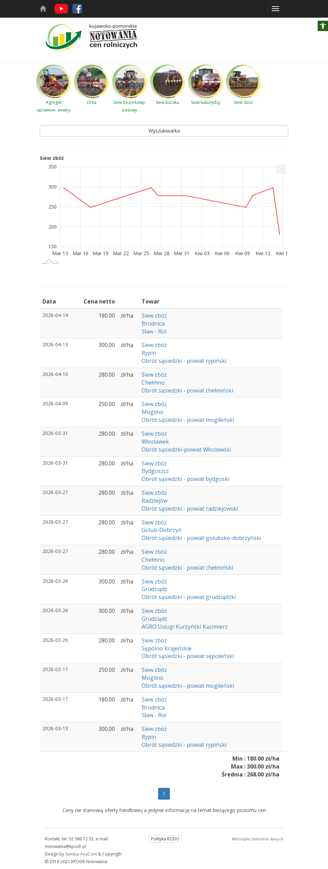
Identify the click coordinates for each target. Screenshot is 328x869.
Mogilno (152, 412)
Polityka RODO (165, 839)
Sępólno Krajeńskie (167, 648)
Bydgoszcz (155, 471)
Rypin (149, 353)
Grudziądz (154, 589)
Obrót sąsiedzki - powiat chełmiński (187, 390)
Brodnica (153, 323)
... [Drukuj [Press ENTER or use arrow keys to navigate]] (281, 167)
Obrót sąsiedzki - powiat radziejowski (190, 508)
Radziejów (154, 500)
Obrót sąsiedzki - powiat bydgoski (185, 479)
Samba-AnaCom (81, 854)
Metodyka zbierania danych (257, 838)
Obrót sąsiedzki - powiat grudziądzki (189, 597)
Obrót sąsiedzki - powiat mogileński (188, 420)
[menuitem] (281, 169)
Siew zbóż (154, 315)
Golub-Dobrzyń (162, 530)
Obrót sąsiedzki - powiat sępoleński (188, 656)
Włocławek (155, 441)
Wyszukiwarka (164, 130)
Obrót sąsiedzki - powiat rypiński (184, 361)
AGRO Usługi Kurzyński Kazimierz (185, 626)
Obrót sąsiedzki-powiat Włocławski (186, 449)
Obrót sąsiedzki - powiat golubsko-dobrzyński (201, 538)
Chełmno (153, 382)
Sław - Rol (154, 331)
